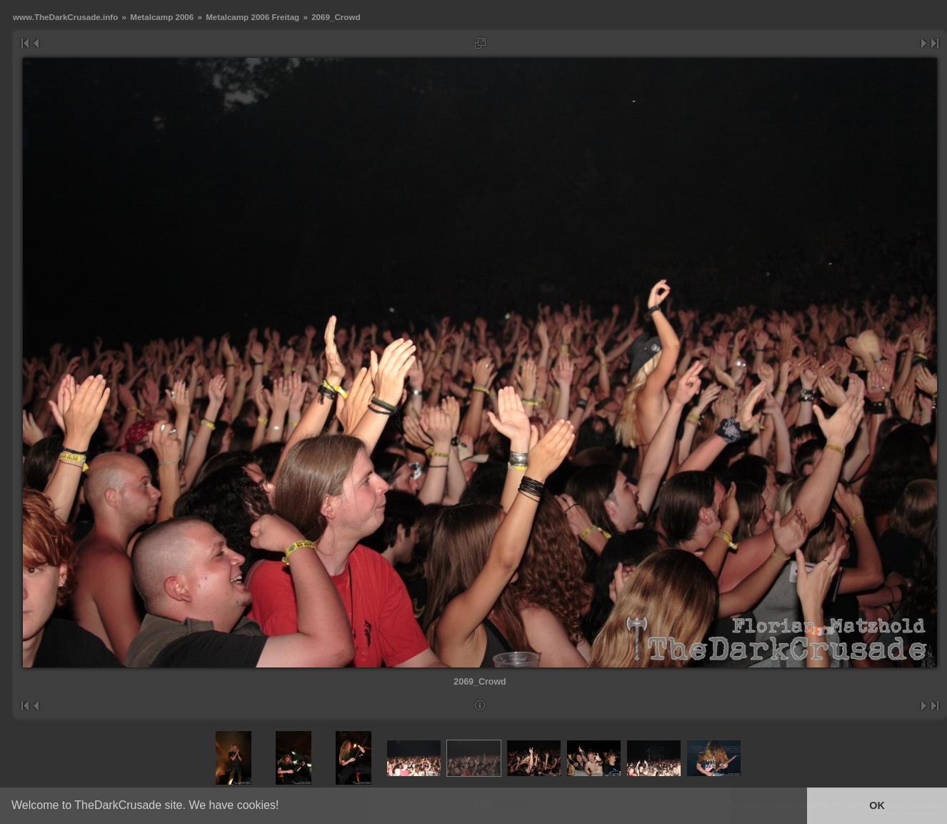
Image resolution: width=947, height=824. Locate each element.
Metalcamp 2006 (162, 16)
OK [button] (877, 805)
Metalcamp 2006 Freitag (252, 16)
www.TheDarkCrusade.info (65, 16)
